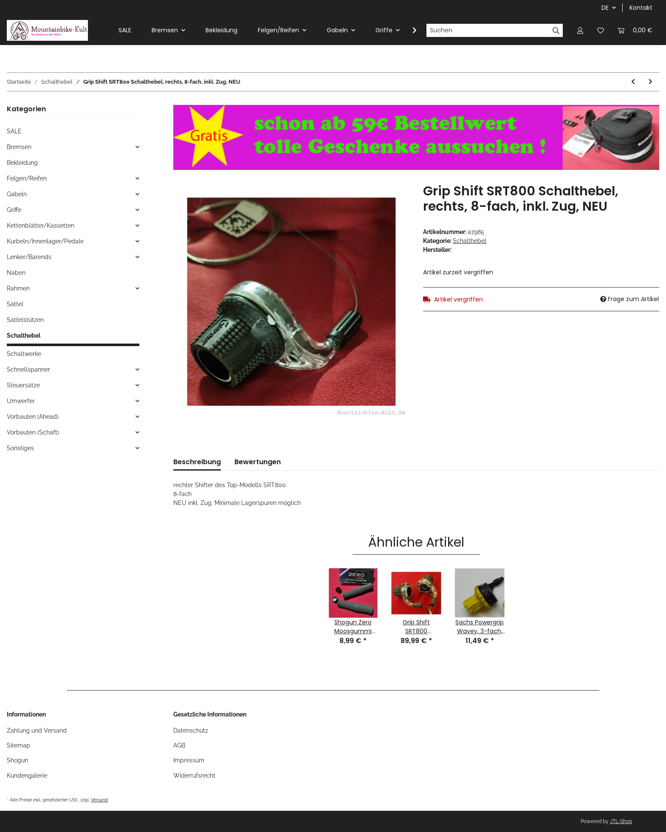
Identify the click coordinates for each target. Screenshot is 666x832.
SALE (14, 131)
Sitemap (18, 745)
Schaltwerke (24, 353)
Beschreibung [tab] (197, 462)
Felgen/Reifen (27, 178)
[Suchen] (487, 30)
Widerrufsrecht (194, 775)
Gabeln (17, 194)
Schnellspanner (28, 369)
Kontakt (640, 7)
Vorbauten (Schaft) (33, 432)
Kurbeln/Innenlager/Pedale (45, 241)
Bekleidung (22, 162)
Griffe (14, 209)
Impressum (188, 760)
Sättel (15, 304)
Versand (99, 800)
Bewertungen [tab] (257, 462)
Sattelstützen (25, 319)
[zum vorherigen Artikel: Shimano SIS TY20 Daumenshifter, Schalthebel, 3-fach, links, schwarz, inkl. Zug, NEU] (633, 82)
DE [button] (605, 7)
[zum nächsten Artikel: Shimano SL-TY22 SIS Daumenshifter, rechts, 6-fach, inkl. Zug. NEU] (650, 82)
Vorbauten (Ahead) (33, 416)
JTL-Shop (621, 821)
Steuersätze (23, 385)
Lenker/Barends (29, 257)
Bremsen (19, 147)
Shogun (17, 760)
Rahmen (18, 288)
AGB (179, 745)
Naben (16, 272)
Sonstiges (20, 448)
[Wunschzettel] (600, 30)
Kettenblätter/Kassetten (40, 225)
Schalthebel (469, 240)
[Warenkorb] (635, 30)
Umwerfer (21, 401)
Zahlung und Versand (37, 730)
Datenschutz (190, 730)
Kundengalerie (27, 775)
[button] (580, 30)
